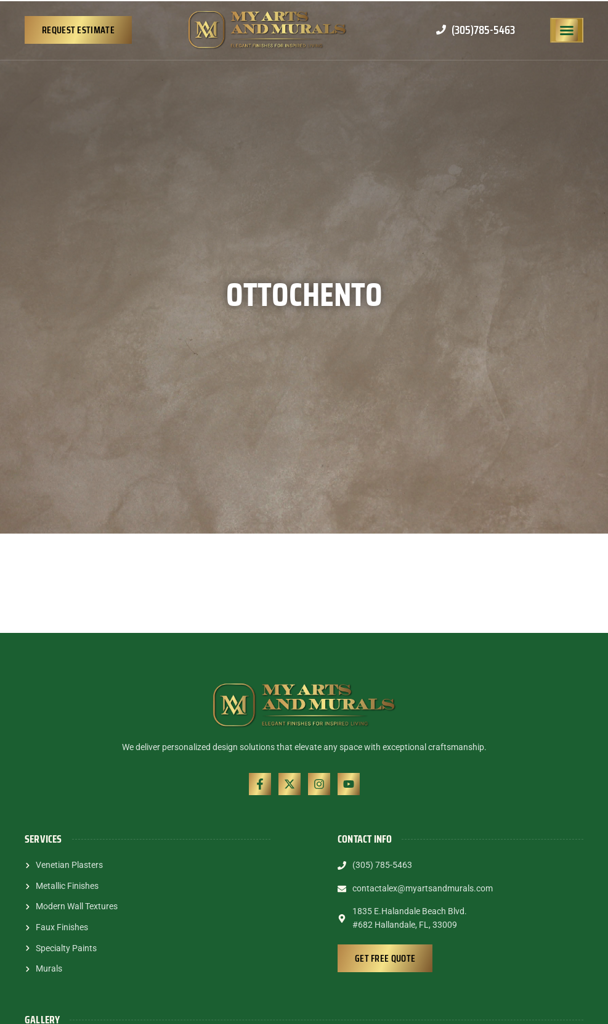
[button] (567, 30)
